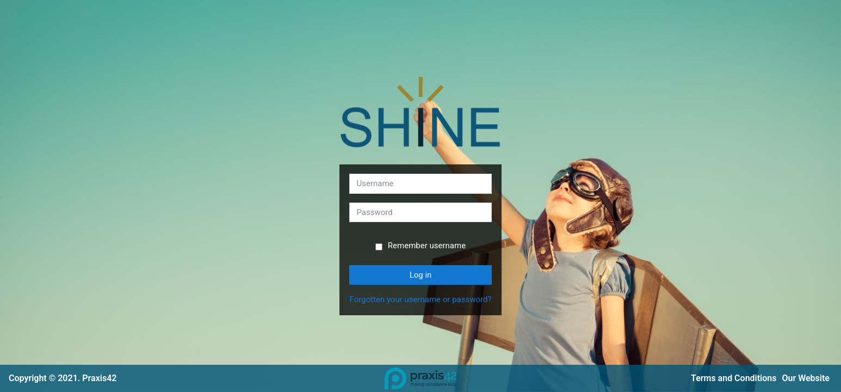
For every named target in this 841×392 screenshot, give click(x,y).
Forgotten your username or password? (420, 299)
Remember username (427, 245)
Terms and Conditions (733, 378)
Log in (421, 275)
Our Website (806, 378)
